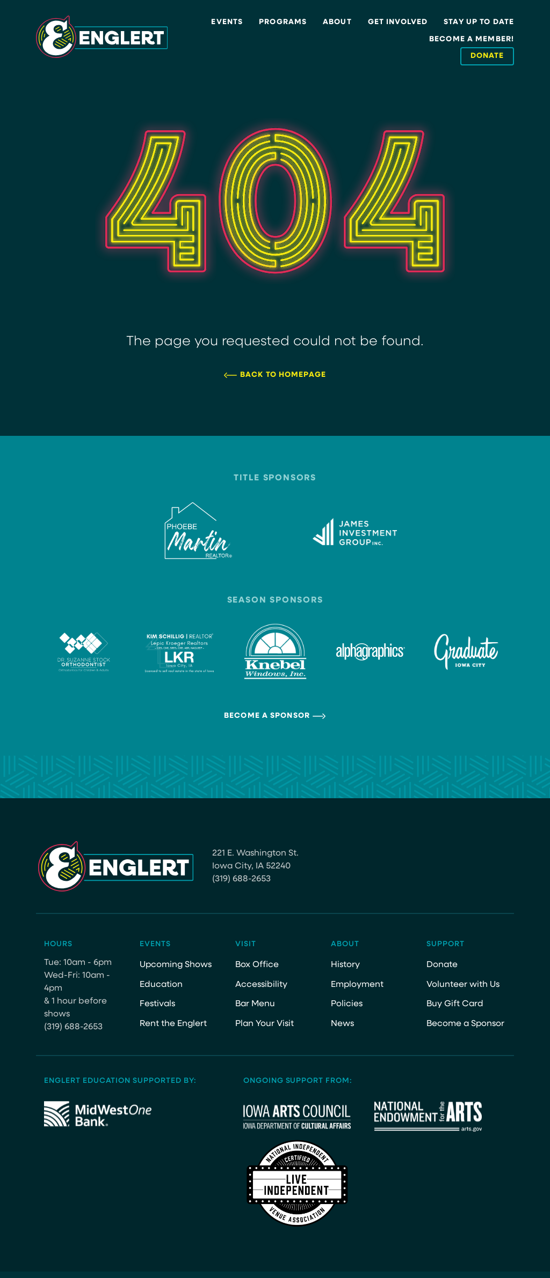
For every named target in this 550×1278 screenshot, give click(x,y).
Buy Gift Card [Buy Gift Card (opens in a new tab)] (454, 1004)
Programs (283, 22)
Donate (442, 965)
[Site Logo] (102, 37)
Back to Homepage (283, 375)
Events (227, 22)
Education (161, 984)
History (345, 965)
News (342, 1024)
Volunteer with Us (463, 984)
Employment (357, 984)
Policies (347, 1004)
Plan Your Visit (264, 1024)
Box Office (257, 965)
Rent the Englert (173, 1024)
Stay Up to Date (479, 22)
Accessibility (261, 984)
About (337, 22)
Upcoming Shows (176, 965)
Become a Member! (471, 39)
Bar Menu (255, 1004)
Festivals (157, 1004)
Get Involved (398, 22)
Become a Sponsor (267, 716)
